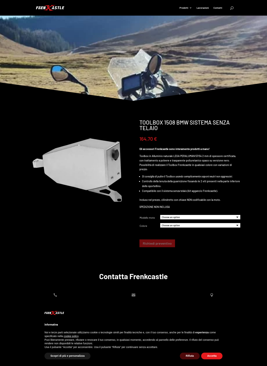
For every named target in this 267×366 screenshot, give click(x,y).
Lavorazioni (203, 7)
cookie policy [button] (71, 336)
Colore (143, 225)
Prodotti (183, 7)
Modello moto (147, 217)
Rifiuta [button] (190, 355)
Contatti (217, 7)
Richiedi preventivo (157, 243)
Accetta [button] (212, 355)
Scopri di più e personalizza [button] (67, 355)
